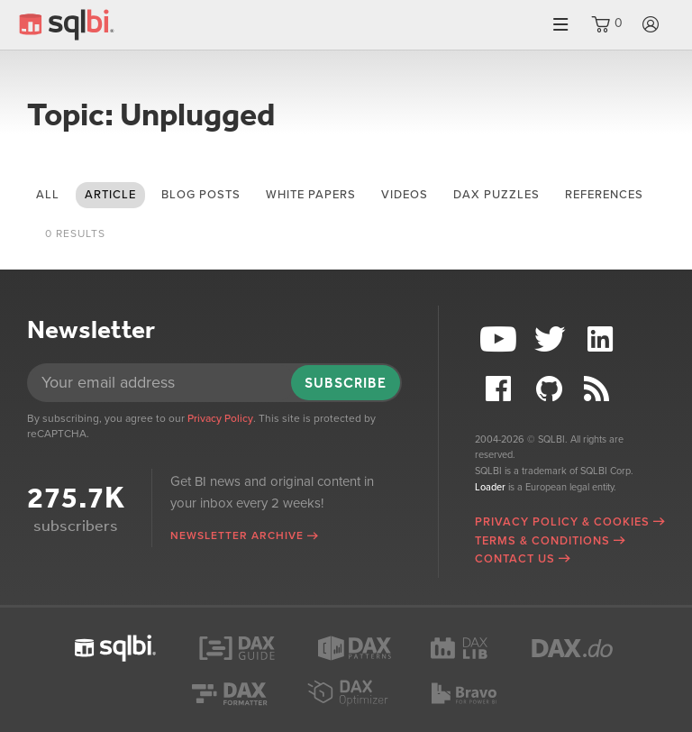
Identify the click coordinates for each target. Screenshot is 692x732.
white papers (311, 195)
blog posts (201, 195)
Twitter (551, 339)
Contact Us (515, 559)
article (110, 195)
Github (551, 389)
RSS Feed (603, 389)
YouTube (500, 339)
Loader (490, 487)
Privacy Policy (220, 418)
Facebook (500, 389)
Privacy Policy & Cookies (562, 522)
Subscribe (346, 382)
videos (404, 195)
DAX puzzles (496, 195)
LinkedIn (603, 339)
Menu (560, 25)
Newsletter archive (237, 535)
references (604, 195)
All (47, 195)
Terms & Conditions (542, 541)
